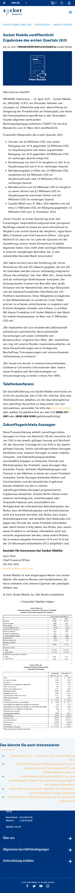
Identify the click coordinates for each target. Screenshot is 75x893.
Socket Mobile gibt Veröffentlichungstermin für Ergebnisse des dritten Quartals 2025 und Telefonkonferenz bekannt (46, 768)
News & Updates (63, 24)
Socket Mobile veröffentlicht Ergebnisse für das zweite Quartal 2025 (41, 799)
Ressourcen (43, 24)
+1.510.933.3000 (26, 820)
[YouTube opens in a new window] (40, 886)
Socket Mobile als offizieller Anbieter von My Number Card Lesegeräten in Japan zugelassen (42, 791)
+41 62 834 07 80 (26, 817)
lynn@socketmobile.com (18, 568)
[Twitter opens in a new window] (34, 886)
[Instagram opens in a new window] (47, 886)
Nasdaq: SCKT (13, 826)
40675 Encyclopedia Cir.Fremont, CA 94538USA (16, 808)
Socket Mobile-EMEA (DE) (17, 24)
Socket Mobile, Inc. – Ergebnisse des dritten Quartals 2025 (42, 758)
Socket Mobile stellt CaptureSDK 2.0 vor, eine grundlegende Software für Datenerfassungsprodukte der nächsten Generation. (42, 780)
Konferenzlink (61, 408)
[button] (61, 3)
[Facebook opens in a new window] (27, 886)
